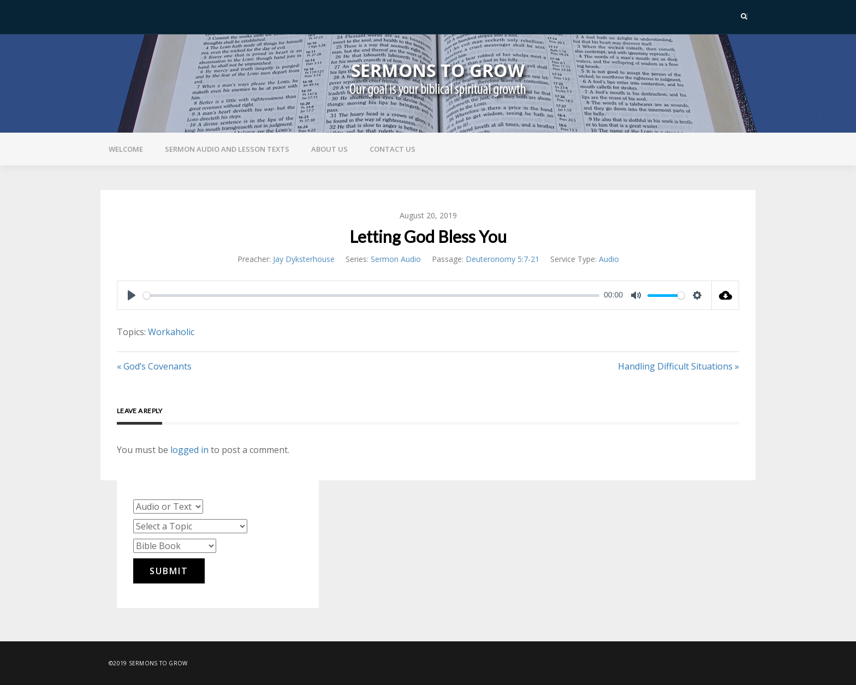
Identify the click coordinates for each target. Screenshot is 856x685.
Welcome (126, 149)
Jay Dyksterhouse (304, 259)
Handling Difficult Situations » (678, 366)
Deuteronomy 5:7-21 (502, 259)
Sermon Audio (396, 259)
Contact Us (392, 149)
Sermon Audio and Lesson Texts (227, 149)
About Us (329, 149)
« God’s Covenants (154, 366)
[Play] (131, 295)
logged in (189, 450)
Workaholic (171, 332)
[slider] (371, 295)
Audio (609, 259)
